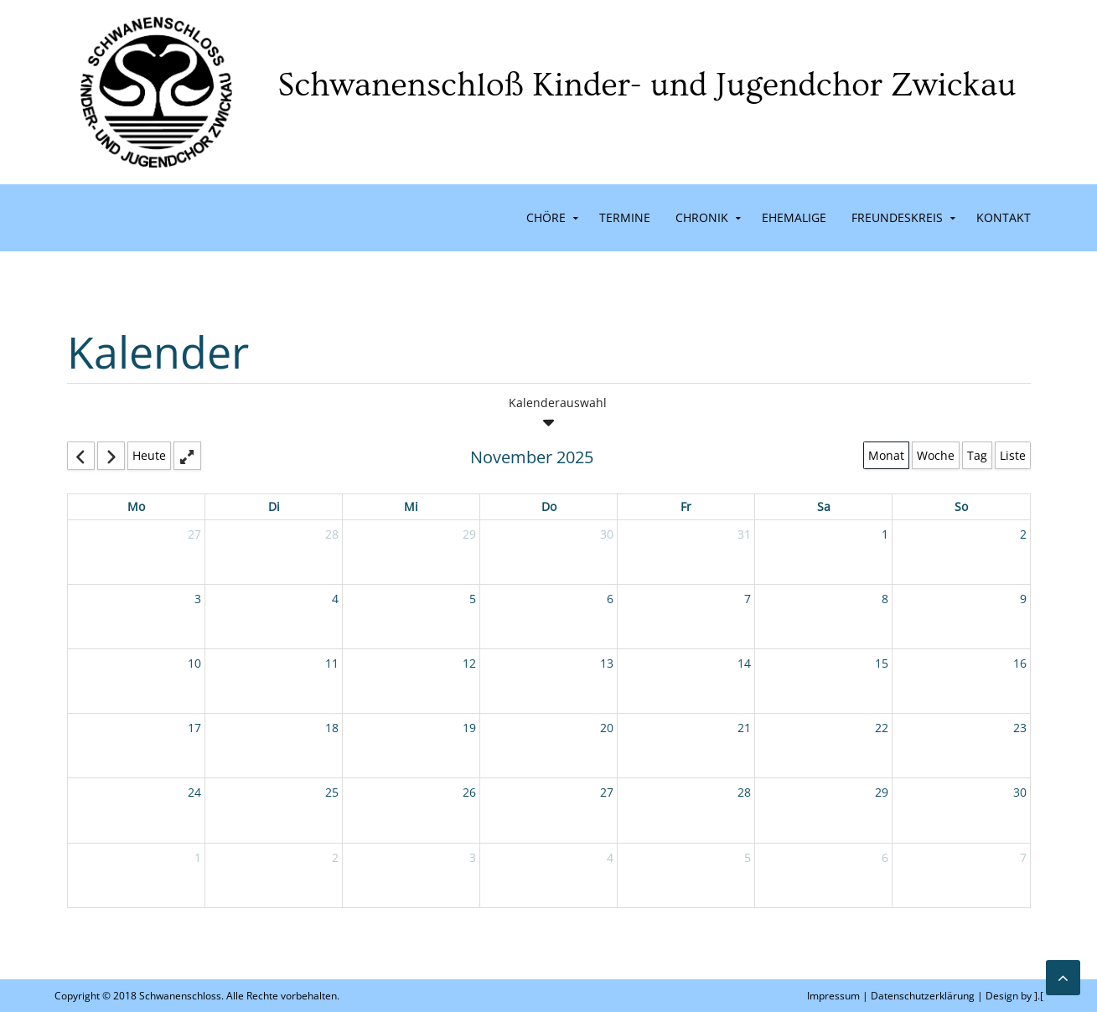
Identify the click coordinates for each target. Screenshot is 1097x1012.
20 (606, 728)
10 (194, 663)
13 (606, 663)
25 (332, 792)
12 (469, 663)
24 (194, 792)
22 (881, 728)
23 (1020, 728)
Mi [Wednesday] (411, 506)
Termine (624, 217)
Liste (1013, 455)
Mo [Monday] (136, 506)
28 (332, 534)
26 (469, 792)
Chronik (701, 217)
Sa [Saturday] (824, 506)
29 (469, 534)
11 (332, 663)
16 (1020, 663)
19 (469, 728)
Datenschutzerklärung (923, 996)
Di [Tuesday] (274, 506)
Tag (977, 455)
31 (744, 534)
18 (332, 728)
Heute (149, 455)
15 (881, 663)
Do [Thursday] (548, 506)
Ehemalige (794, 217)
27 (194, 534)
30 (606, 534)
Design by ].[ (1014, 996)
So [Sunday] (961, 506)
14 (744, 663)
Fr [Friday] (685, 506)
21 (744, 728)
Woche (936, 455)
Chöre (546, 217)
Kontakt (1003, 217)
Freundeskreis (897, 217)
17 (194, 728)
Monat (886, 455)
